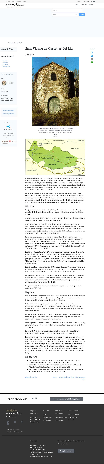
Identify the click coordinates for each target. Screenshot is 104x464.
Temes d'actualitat (81, 5)
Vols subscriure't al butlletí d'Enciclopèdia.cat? (66, 399)
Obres (91, 5)
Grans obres (59, 420)
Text (44, 414)
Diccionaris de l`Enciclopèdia (35, 418)
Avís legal (9, 429)
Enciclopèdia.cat (73, 414)
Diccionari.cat (85, 1)
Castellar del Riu (31, 377)
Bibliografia (6, 66)
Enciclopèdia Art (61, 417)
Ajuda (24, 1)
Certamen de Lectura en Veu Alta (47, 419)
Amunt (55, 377)
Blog (13, 1)
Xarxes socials (19, 431)
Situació (5, 61)
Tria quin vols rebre (66, 451)
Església (5, 64)
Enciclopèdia (34, 422)
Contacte (18, 1)
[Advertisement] (26, 22)
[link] (8, 49)
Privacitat (9, 431)
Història (5, 62)
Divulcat (78, 1)
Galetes (17, 429)
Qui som (8, 1)
